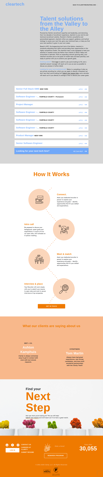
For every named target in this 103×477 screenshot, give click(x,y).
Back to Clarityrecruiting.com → (85, 5)
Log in (12, 450)
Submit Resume (27, 452)
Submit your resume (32, 418)
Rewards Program (56, 455)
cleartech (15, 4)
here (56, 62)
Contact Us (26, 444)
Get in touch (51, 306)
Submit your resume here (71, 73)
